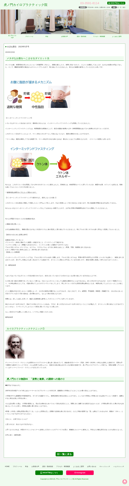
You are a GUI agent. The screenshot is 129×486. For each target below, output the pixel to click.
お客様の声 (64, 36)
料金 (47, 36)
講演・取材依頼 (81, 36)
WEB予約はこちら (116, 3)
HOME (7, 466)
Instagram (79, 473)
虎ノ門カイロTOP (12, 36)
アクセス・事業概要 (99, 36)
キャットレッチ (104, 466)
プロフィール (29, 36)
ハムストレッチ (118, 466)
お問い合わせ (91, 466)
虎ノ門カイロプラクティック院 (25, 4)
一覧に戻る (64, 454)
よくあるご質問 (116, 36)
